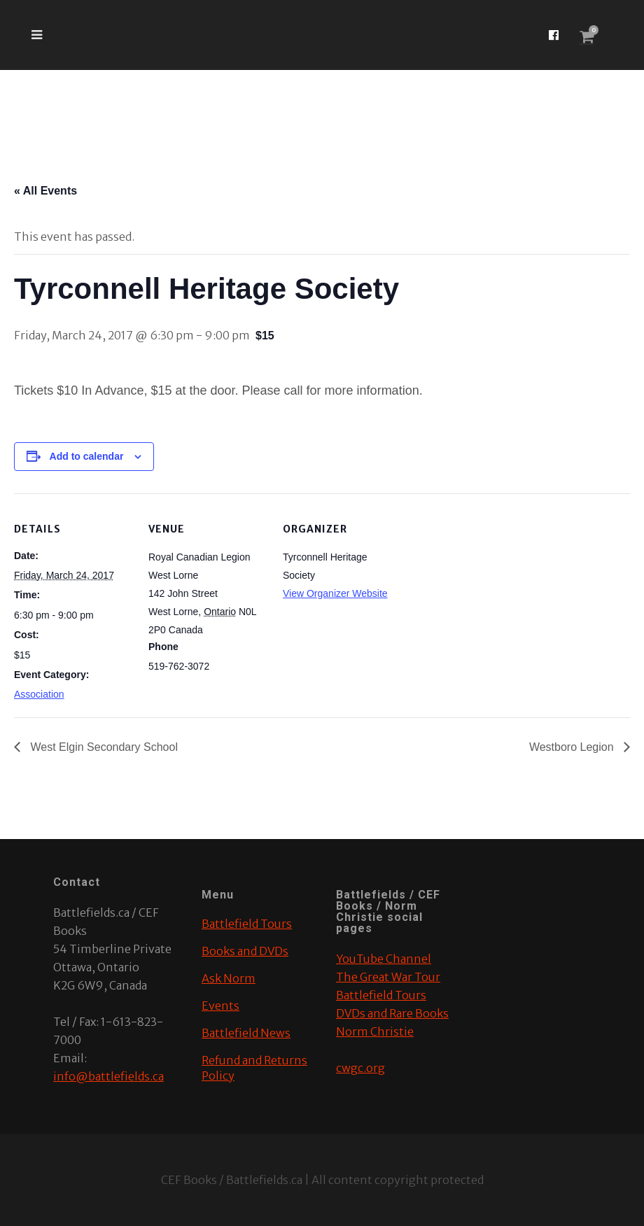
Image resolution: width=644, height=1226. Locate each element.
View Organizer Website (335, 593)
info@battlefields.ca (108, 1076)
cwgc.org (360, 1068)
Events (220, 1006)
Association (39, 694)
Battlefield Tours (247, 924)
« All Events (45, 191)
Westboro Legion (573, 747)
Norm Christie (375, 1031)
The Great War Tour (388, 977)
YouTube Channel (383, 959)
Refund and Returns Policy (254, 1068)
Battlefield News (246, 1033)
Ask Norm (228, 978)
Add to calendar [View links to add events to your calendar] (87, 456)
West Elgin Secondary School (102, 747)
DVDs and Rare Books (392, 1013)
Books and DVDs (245, 951)
